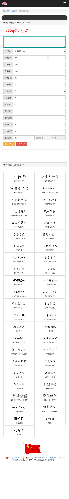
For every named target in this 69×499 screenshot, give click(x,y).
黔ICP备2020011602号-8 (15, 458)
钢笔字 (14, 11)
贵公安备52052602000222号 (36, 458)
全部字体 (62, 458)
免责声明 (53, 458)
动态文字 (21, 144)
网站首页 (6, 11)
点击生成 (9, 144)
